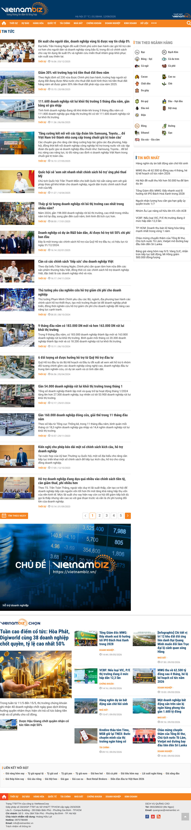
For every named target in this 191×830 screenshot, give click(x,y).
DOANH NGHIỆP (112, 23)
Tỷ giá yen (66, 773)
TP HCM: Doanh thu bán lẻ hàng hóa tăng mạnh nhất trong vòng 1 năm (160, 230)
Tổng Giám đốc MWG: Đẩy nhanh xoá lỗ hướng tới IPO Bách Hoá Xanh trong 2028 (160, 192)
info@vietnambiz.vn (23, 823)
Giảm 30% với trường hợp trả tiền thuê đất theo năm (73, 73)
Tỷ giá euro (81, 773)
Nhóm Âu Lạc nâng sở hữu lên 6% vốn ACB (161, 211)
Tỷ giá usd (52, 773)
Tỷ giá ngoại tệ (36, 773)
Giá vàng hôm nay (15, 773)
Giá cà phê (111, 773)
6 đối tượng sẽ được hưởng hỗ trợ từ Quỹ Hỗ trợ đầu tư (75, 358)
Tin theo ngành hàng (154, 42)
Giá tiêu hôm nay (130, 773)
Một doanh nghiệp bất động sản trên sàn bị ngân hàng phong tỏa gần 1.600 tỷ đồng (172, 706)
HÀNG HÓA (38, 23)
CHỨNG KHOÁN (94, 23)
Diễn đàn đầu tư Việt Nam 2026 (127, 779)
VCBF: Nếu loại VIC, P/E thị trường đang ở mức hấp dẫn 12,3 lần (160, 220)
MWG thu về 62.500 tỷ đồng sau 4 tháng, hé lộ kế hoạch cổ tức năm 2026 (161, 172)
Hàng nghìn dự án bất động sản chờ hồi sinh (162, 163)
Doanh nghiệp (106, 650)
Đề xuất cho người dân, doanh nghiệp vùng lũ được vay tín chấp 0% (84, 41)
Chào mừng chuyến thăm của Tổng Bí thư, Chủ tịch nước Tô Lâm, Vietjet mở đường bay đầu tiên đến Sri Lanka (162, 241)
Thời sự (42, 61)
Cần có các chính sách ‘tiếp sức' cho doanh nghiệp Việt (75, 262)
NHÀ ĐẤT (78, 23)
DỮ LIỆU (144, 23)
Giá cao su (77, 779)
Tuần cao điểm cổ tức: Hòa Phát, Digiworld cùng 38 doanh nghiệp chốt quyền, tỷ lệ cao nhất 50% (35, 637)
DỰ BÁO (25, 23)
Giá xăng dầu (172, 773)
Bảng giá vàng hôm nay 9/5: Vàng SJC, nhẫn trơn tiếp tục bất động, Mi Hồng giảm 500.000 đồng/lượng (162, 254)
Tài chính (104, 747)
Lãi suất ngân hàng (152, 773)
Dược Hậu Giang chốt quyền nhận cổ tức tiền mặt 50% (44, 723)
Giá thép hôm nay (15, 779)
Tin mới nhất (148, 158)
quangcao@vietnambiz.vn (166, 810)
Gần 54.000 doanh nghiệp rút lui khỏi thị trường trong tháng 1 (80, 386)
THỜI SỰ (14, 23)
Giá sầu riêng (34, 779)
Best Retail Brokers (97, 779)
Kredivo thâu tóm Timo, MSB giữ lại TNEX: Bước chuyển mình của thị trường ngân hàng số (114, 735)
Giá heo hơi (97, 773)
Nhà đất (162, 657)
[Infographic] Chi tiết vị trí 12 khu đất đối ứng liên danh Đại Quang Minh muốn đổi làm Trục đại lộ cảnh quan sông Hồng (173, 642)
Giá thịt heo (51, 779)
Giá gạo (65, 779)
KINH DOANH (130, 23)
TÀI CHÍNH (65, 23)
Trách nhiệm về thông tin (18, 826)
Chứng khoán (106, 683)
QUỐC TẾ (51, 23)
